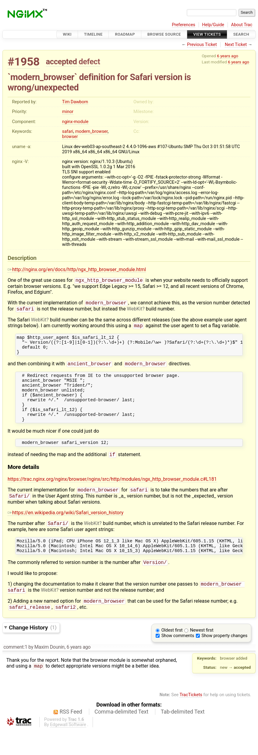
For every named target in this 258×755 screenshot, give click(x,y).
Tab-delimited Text (183, 737)
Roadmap (125, 34)
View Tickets (207, 34)
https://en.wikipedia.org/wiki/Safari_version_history (65, 531)
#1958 (24, 61)
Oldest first (172, 655)
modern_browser (91, 131)
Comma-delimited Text (121, 737)
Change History (32, 652)
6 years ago (227, 55)
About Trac (242, 24)
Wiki (67, 34)
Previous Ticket (202, 44)
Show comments (177, 660)
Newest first (202, 655)
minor (67, 111)
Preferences (183, 24)
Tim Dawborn (75, 102)
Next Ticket (236, 44)
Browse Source (164, 34)
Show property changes (224, 660)
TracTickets (190, 719)
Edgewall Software (68, 749)
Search (241, 34)
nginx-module (75, 121)
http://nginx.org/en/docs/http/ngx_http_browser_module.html (77, 269)
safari (67, 131)
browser (70, 136)
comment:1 (15, 672)
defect (89, 61)
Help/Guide (213, 24)
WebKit (135, 311)
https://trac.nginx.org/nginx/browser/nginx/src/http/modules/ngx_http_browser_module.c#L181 (112, 496)
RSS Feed (71, 737)
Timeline (93, 34)
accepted (61, 61)
